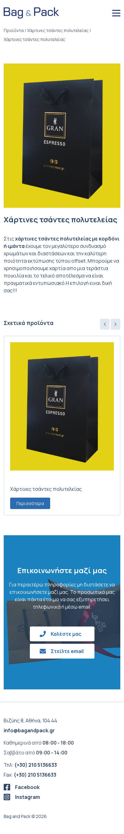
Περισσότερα (30, 503)
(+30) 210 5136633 (35, 765)
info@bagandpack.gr (29, 730)
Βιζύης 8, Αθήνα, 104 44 (30, 720)
